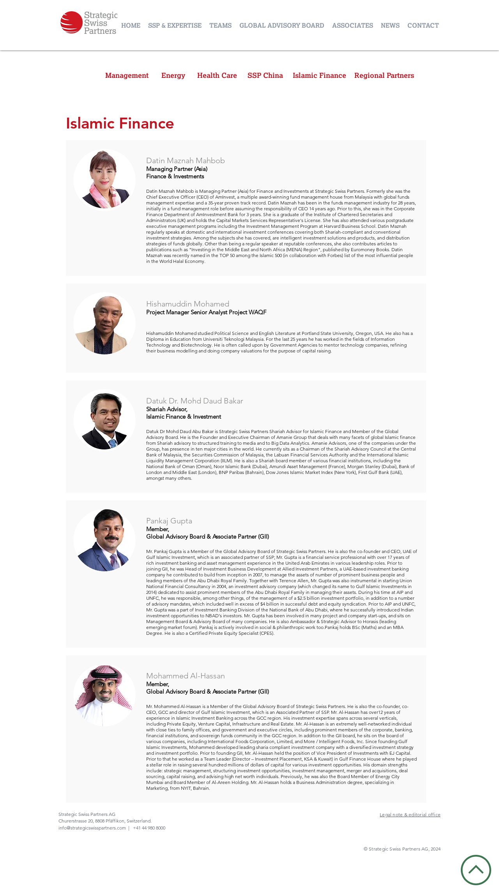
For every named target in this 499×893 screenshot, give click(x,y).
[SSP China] (265, 75)
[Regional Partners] (384, 75)
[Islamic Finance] (319, 75)
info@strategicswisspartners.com (92, 828)
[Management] (127, 75)
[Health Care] (217, 75)
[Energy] (173, 75)
